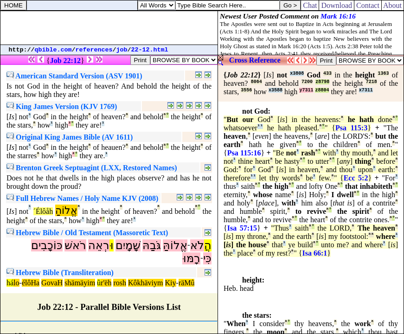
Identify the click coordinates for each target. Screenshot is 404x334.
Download (336, 5)
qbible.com (53, 49)
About (393, 5)
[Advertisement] (109, 28)
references (94, 49)
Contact (367, 5)
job (122, 49)
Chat (310, 5)
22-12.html (149, 49)
